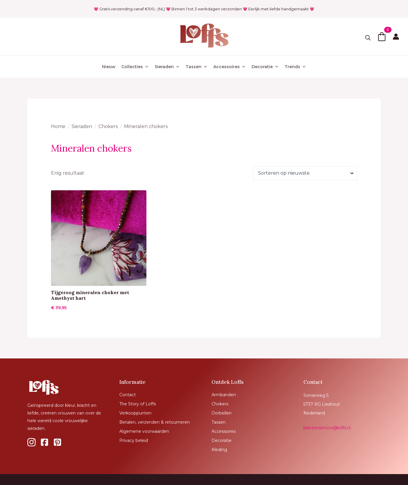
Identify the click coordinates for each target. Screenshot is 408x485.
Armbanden (224, 394)
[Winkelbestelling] (305, 173)
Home (58, 126)
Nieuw (108, 66)
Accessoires (229, 67)
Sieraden (167, 67)
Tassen (196, 67)
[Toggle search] (368, 37)
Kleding (219, 449)
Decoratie (265, 67)
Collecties (135, 67)
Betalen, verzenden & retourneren (154, 422)
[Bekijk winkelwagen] (382, 37)
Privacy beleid (133, 440)
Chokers (108, 126)
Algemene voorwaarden (144, 431)
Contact (127, 394)
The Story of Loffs (137, 404)
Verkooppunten (135, 413)
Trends (295, 67)
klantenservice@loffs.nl (327, 427)
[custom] (31, 442)
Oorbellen (222, 413)
